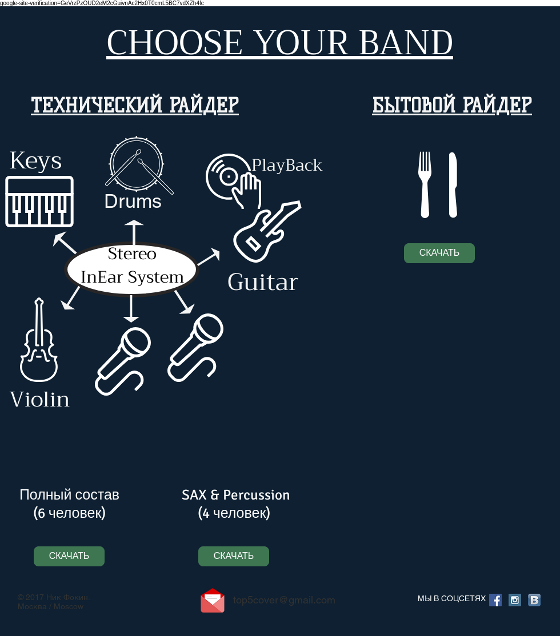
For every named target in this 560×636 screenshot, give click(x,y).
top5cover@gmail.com (284, 600)
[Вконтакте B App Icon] (534, 600)
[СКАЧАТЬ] (439, 253)
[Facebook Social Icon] (495, 600)
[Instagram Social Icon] (515, 600)
